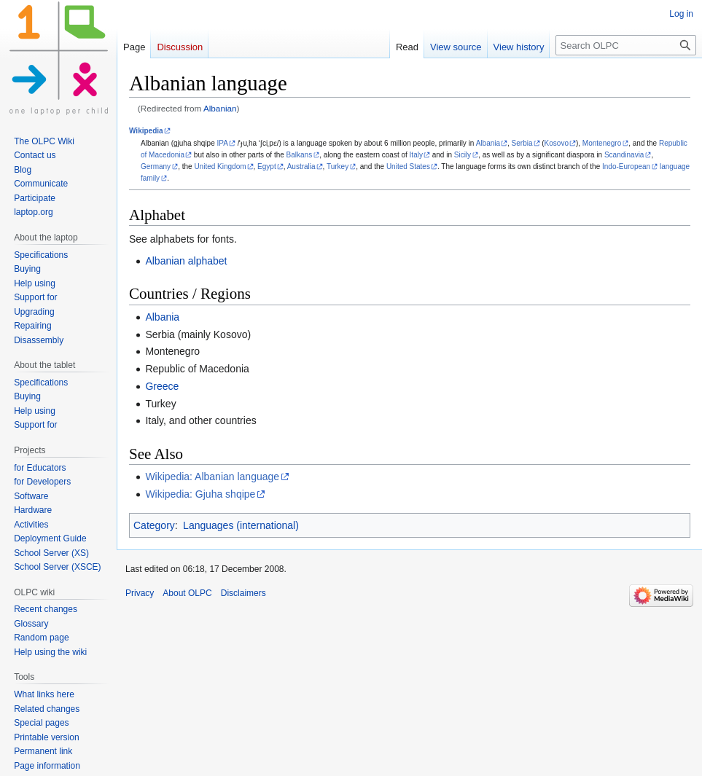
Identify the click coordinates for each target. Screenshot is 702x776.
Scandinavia (624, 155)
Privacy (139, 593)
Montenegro (601, 143)
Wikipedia (146, 131)
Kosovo (557, 143)
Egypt (266, 166)
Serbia (522, 143)
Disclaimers (243, 593)
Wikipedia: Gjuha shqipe (200, 494)
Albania (488, 143)
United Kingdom (220, 166)
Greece (162, 386)
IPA (222, 143)
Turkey (337, 166)
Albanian (220, 108)
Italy (416, 155)
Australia (301, 166)
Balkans (299, 155)
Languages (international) (241, 525)
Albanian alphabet (186, 261)
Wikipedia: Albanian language (212, 476)
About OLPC (187, 593)
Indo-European (626, 166)
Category (154, 525)
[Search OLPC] (625, 45)
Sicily (462, 155)
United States (408, 166)
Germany (156, 166)
